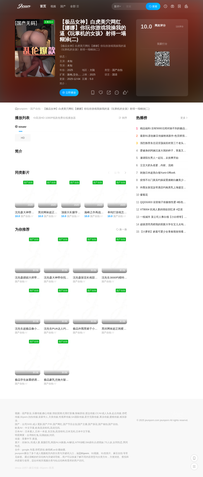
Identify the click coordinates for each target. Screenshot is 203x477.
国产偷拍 (103, 424)
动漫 (17, 438)
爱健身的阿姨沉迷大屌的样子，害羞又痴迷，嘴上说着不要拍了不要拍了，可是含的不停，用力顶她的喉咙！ (162, 151)
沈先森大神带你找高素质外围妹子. (65, 277)
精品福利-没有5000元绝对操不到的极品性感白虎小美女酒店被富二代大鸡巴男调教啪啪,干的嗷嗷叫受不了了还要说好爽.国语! (162, 128)
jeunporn (22, 108)
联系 (51, 467)
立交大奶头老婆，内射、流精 (154, 165)
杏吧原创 (40, 449)
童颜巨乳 (45, 442)
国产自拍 (35, 108)
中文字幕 (29, 427)
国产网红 (57, 424)
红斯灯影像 (69, 413)
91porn (24, 417)
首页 (43, 6)
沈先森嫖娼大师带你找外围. (31, 277)
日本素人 (29, 431)
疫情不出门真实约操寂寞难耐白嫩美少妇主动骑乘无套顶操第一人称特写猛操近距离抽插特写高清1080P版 (162, 180)
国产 (63, 6)
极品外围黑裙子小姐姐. (87, 328)
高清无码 (55, 427)
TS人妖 (108, 442)
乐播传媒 (37, 413)
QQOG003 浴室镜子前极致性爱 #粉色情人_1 (162, 202)
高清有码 (60, 431)
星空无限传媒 (92, 417)
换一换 (121, 229)
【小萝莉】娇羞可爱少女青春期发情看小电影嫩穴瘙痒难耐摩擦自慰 (162, 232)
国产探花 (92, 424)
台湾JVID (27, 424)
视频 (53, 6)
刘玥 (51, 435)
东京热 (51, 431)
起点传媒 (116, 413)
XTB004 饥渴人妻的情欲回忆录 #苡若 (159, 209)
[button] (125, 172)
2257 (25, 467)
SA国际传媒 (77, 417)
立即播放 (69, 92)
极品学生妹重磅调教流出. (30, 379)
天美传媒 (53, 417)
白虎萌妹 (99, 442)
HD (23, 137)
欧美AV (19, 427)
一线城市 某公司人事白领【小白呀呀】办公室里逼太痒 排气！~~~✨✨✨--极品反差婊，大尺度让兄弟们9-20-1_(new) (162, 217)
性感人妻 (35, 442)
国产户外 (47, 424)
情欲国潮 (57, 413)
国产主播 (82, 424)
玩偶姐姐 (44, 435)
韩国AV (54, 442)
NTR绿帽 (80, 442)
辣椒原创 (80, 413)
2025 (70, 70)
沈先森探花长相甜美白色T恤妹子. (93, 277)
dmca (18, 467)
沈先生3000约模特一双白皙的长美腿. (124, 277)
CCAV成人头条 (103, 413)
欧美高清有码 (42, 427)
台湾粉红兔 (33, 435)
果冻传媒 (104, 417)
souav (20, 126)
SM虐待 (89, 442)
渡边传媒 (90, 413)
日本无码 (70, 431)
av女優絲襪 (59, 449)
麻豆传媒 (34, 467)
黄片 (17, 442)
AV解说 (70, 442)
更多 (184, 117)
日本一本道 (41, 431)
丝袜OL (26, 442)
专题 (32, 449)
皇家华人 (43, 417)
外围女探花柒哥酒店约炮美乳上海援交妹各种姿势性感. (162, 187)
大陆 (92, 70)
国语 (114, 74)
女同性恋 (117, 442)
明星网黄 (19, 435)
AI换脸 (62, 442)
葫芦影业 (27, 413)
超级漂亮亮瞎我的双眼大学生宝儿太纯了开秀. (162, 224)
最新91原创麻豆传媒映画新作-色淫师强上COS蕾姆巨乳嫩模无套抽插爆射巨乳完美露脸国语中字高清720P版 (162, 136)
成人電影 (37, 424)
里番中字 (27, 438)
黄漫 (34, 438)
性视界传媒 (65, 417)
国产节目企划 (70, 424)
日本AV (19, 431)
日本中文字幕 (83, 431)
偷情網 (48, 449)
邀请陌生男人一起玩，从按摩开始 (157, 158)
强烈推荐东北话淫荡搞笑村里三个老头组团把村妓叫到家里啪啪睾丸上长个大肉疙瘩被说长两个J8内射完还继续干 (162, 143)
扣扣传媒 (33, 417)
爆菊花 (142, 195)
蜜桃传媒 (114, 417)
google (25, 449)
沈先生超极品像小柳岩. (29, 328)
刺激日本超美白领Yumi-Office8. (156, 173)
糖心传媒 (47, 413)
